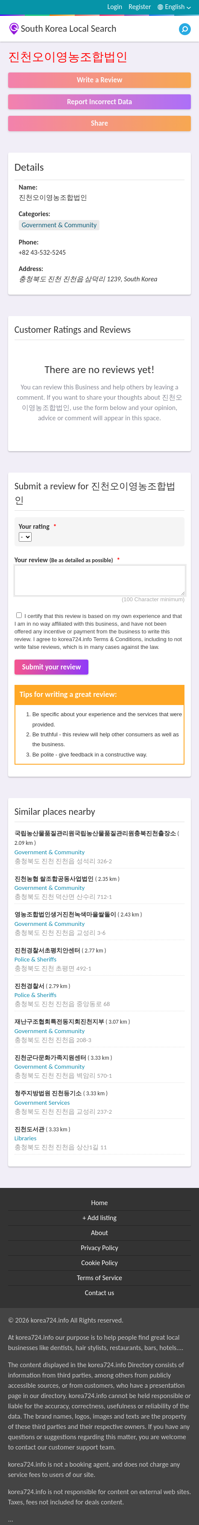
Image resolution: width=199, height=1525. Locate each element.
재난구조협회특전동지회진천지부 (60, 1022)
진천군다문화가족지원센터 (51, 1058)
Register (140, 7)
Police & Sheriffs (35, 959)
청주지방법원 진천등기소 (49, 1093)
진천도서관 (30, 1129)
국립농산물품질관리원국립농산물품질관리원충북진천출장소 (96, 833)
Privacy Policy (99, 1248)
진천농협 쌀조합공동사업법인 (55, 879)
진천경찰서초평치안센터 (48, 950)
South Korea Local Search (69, 28)
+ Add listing (99, 1218)
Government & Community (59, 225)
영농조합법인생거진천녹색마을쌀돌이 (66, 914)
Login (114, 7)
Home (99, 1203)
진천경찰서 (30, 986)
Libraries (26, 1138)
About (99, 1233)
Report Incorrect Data (99, 101)
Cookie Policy (99, 1263)
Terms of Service (99, 1278)
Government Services (42, 1102)
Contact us (99, 1293)
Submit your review (51, 667)
